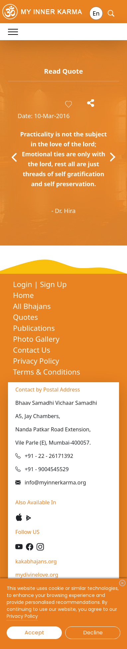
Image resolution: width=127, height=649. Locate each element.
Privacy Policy (36, 361)
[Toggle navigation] (13, 31)
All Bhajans (32, 306)
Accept (34, 632)
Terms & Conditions (46, 372)
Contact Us (31, 350)
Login (23, 284)
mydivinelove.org (36, 574)
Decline (93, 632)
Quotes (25, 317)
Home (23, 295)
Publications (34, 328)
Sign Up (53, 284)
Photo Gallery (36, 339)
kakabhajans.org (36, 561)
